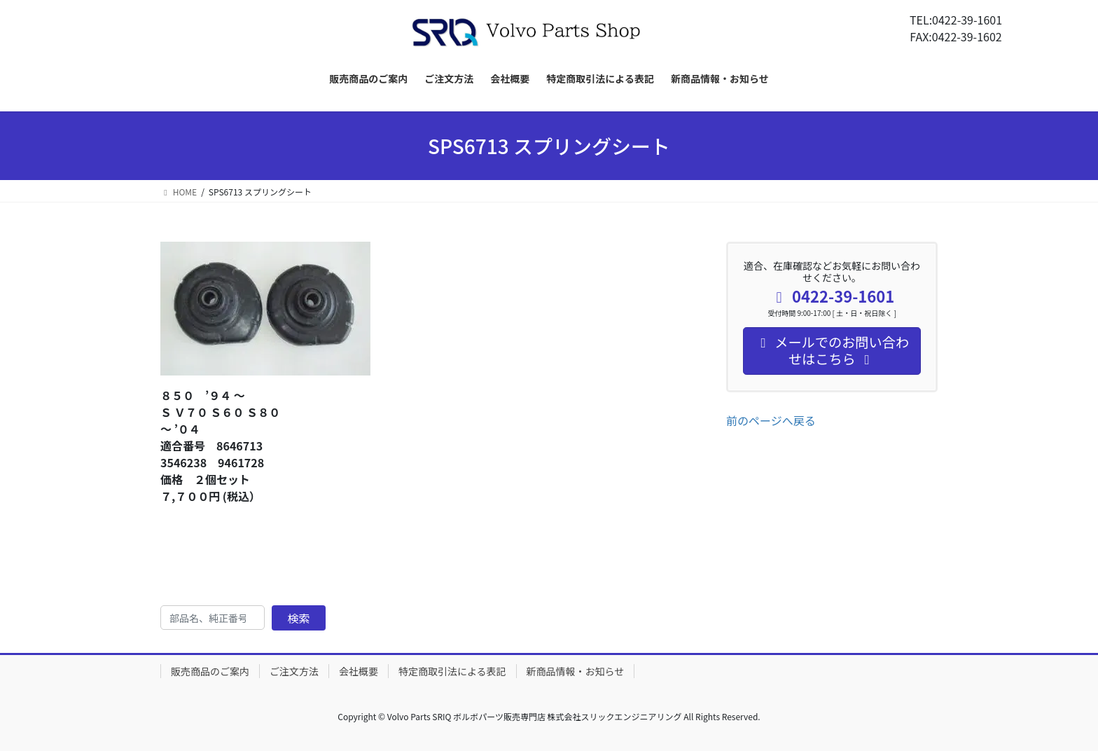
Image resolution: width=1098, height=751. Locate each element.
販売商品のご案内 (210, 671)
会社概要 (358, 671)
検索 (299, 617)
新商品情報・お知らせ (576, 671)
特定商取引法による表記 (452, 671)
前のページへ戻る (771, 420)
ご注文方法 (294, 671)
